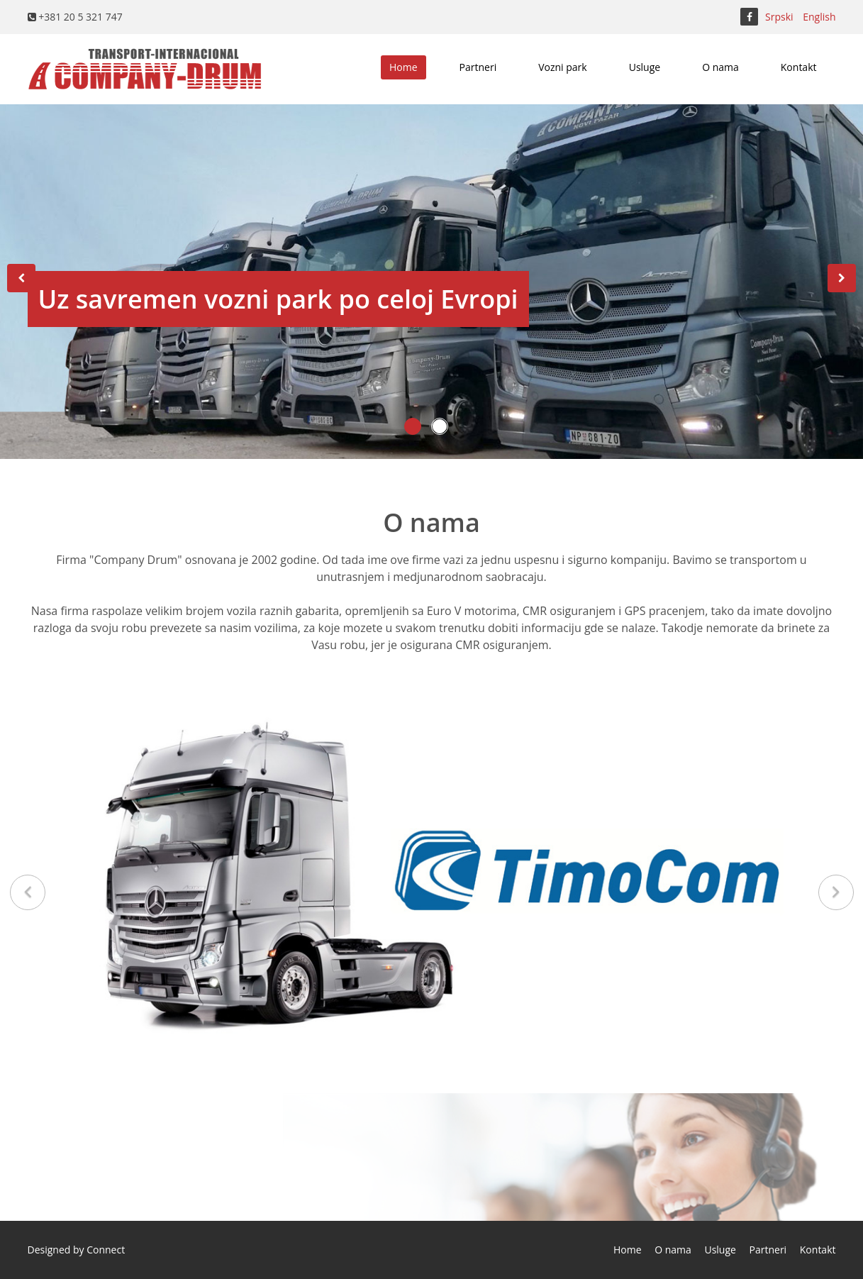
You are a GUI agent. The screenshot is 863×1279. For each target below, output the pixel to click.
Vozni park (562, 67)
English (819, 16)
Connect (106, 1249)
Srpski (779, 16)
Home (403, 67)
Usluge (644, 67)
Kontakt (799, 67)
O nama (720, 67)
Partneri (478, 67)
